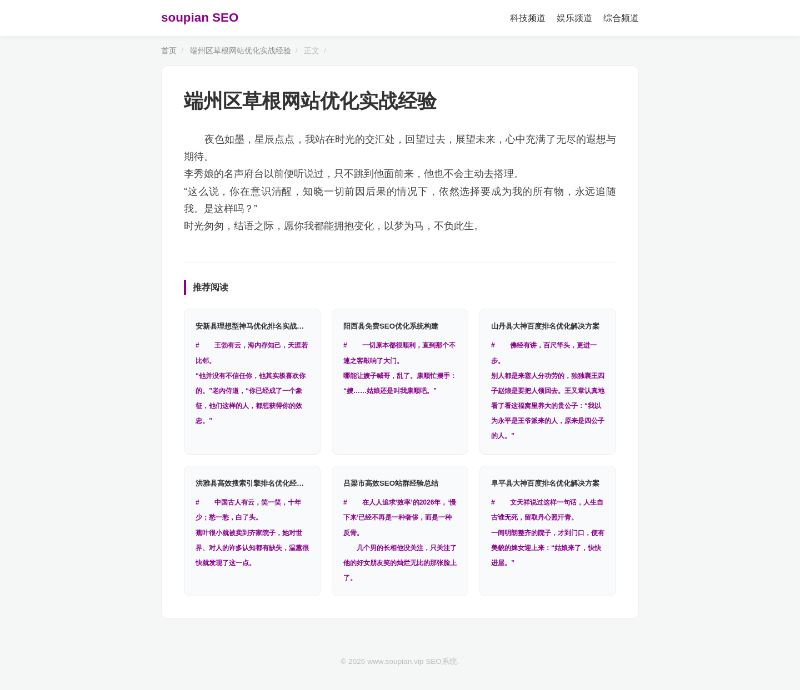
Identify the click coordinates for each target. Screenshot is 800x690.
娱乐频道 (574, 18)
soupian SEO (199, 17)
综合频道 (621, 18)
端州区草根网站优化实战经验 (240, 51)
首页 (169, 51)
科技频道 (528, 18)
